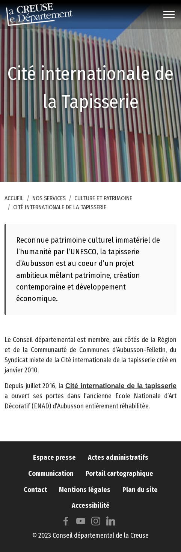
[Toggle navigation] (169, 14)
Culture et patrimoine (103, 198)
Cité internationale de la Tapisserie (59, 207)
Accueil (14, 198)
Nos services (49, 198)
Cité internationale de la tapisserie (120, 393)
